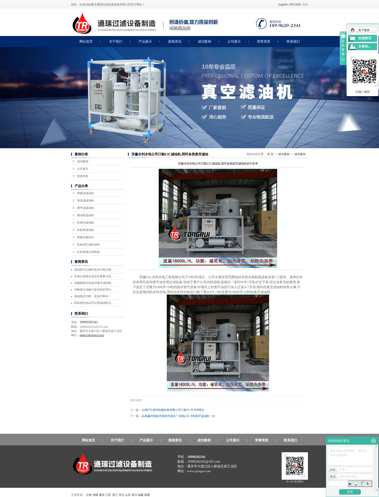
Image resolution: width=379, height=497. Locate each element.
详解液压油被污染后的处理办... (93, 289)
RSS (305, 4)
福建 (141, 495)
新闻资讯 (174, 41)
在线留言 (364, 38)
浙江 (115, 495)
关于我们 (115, 41)
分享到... (364, 46)
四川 (134, 495)
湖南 (95, 495)
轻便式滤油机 (85, 222)
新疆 (147, 495)
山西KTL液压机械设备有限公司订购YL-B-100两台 (176, 410)
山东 (128, 495)
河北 (121, 495)
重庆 (102, 495)
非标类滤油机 (85, 230)
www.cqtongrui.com (199, 471)
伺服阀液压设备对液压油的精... (93, 283)
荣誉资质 (263, 41)
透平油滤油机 (85, 208)
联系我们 (293, 41)
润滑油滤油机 (85, 200)
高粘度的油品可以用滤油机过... (93, 302)
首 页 (270, 154)
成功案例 (204, 41)
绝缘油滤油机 (85, 193)
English (283, 4)
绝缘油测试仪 (85, 237)
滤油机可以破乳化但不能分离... (93, 269)
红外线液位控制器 (88, 252)
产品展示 (145, 41)
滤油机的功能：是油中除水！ (92, 296)
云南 (89, 495)
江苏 (108, 495)
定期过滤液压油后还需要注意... (93, 276)
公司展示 (234, 41)
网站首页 (86, 41)
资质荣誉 (82, 176)
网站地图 (295, 4)
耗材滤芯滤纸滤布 (88, 244)
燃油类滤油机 (85, 215)
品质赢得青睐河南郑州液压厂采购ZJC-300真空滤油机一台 (181, 416)
